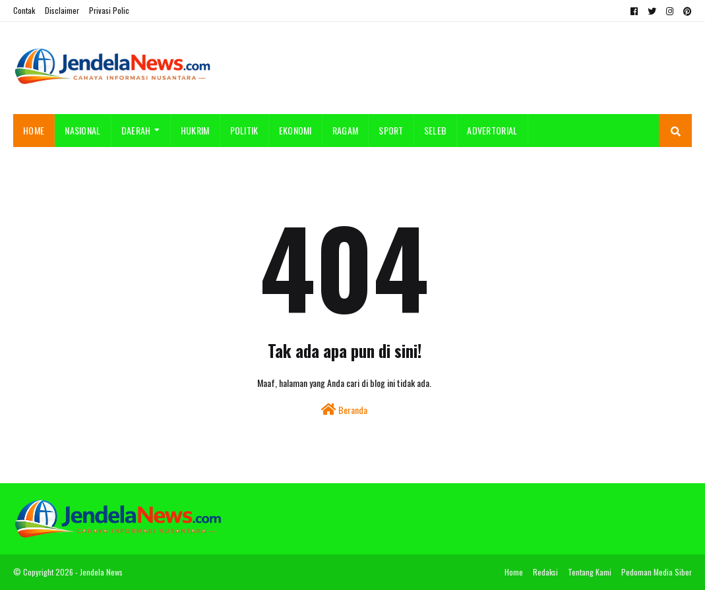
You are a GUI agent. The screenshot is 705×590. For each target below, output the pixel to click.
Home (514, 571)
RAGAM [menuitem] (345, 130)
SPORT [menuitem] (391, 130)
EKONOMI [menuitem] (295, 130)
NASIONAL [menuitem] (82, 130)
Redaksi (545, 571)
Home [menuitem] (33, 130)
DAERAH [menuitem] (136, 130)
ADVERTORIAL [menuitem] (492, 130)
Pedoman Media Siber (656, 571)
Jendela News (101, 571)
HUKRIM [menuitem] (195, 130)
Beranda (344, 410)
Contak (24, 10)
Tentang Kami (589, 571)
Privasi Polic (109, 10)
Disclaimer (62, 10)
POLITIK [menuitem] (244, 130)
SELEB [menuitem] (435, 130)
